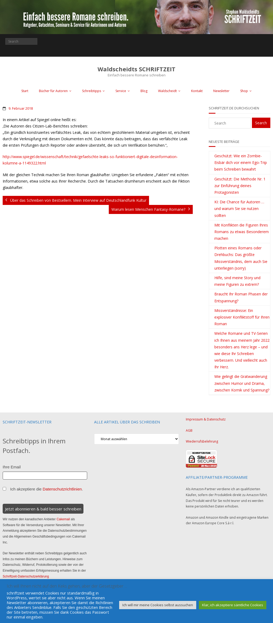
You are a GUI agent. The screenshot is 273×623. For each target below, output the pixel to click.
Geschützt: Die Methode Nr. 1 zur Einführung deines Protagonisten (240, 185)
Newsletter (221, 91)
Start (24, 91)
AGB (189, 430)
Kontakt (197, 91)
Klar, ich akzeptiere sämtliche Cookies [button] (232, 605)
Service (120, 91)
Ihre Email (12, 467)
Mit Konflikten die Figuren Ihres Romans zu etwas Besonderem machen (241, 231)
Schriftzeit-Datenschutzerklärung (26, 576)
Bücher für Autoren (53, 91)
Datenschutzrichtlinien (62, 489)
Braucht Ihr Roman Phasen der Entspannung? (241, 297)
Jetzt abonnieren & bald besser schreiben (43, 508)
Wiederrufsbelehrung (202, 441)
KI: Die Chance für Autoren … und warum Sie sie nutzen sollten (239, 208)
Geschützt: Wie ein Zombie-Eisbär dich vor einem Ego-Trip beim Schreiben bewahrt (240, 162)
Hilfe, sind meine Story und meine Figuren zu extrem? (237, 281)
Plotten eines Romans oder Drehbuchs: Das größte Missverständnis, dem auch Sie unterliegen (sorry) (240, 258)
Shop (244, 91)
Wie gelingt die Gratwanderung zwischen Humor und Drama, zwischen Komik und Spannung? (241, 383)
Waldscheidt (167, 91)
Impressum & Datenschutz (206, 419)
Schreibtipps (91, 91)
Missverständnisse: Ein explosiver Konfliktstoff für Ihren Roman (242, 317)
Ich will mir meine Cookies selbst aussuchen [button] (157, 605)
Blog (143, 91)
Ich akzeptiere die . (46, 489)
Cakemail (63, 519)
